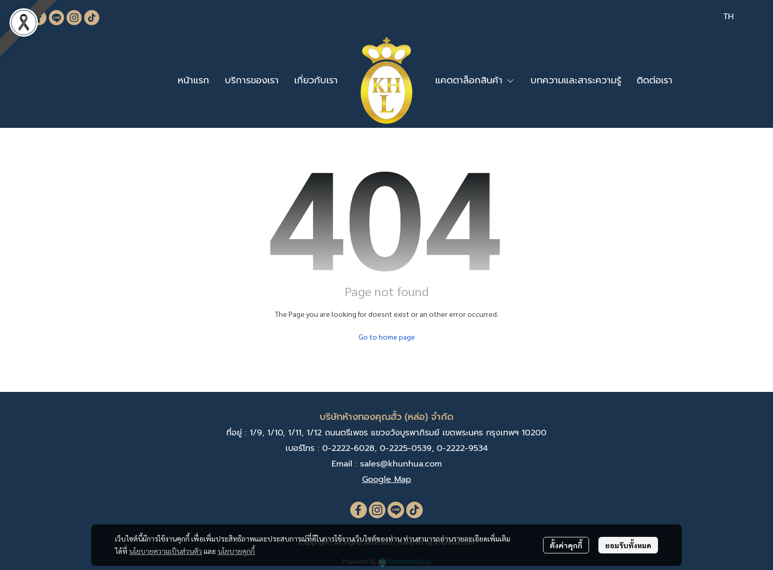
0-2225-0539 (406, 448)
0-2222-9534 (462, 448)
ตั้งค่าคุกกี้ (566, 545)
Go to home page (387, 336)
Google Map (386, 479)
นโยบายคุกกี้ (236, 551)
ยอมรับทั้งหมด (628, 545)
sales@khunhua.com (401, 464)
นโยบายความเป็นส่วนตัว (165, 551)
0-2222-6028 (348, 448)
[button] (728, 16)
